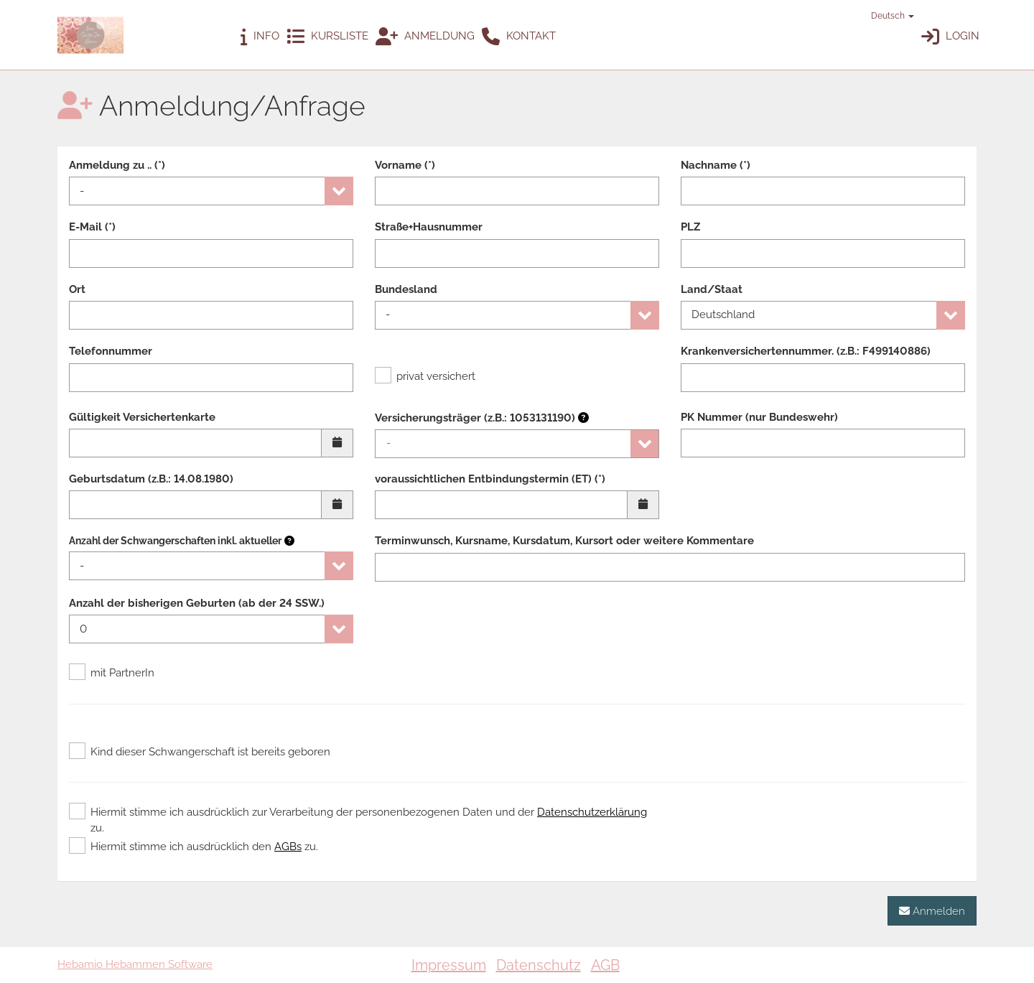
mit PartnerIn (111, 673)
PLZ (690, 226)
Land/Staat (711, 289)
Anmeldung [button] (425, 37)
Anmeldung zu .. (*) (117, 165)
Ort (77, 289)
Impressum (448, 965)
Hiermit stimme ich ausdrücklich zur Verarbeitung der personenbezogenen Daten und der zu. (358, 819)
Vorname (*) (405, 165)
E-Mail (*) (92, 226)
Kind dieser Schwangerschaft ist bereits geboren (199, 752)
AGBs (288, 846)
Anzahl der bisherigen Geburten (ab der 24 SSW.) (197, 603)
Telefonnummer (110, 351)
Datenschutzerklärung (592, 812)
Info (260, 37)
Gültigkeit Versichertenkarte (142, 417)
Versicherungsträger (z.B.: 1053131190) (482, 417)
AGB (605, 965)
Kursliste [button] (327, 37)
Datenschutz (538, 965)
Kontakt (519, 37)
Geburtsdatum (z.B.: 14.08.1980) (151, 478)
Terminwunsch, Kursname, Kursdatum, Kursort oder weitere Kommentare (564, 540)
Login (950, 37)
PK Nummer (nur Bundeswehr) (759, 417)
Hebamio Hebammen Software (135, 964)
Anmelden (932, 910)
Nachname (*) (715, 165)
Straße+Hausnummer (429, 226)
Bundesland (406, 289)
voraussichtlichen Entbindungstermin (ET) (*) (490, 478)
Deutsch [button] (885, 16)
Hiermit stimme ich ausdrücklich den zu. (193, 846)
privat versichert (425, 376)
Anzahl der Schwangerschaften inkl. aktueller (175, 540)
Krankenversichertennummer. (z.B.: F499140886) (806, 351)
